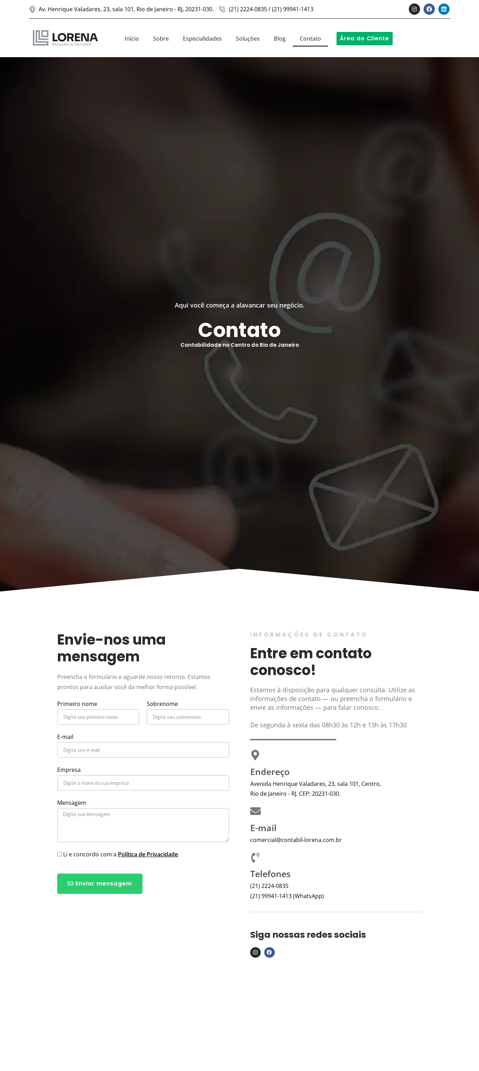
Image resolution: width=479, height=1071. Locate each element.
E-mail (65, 737)
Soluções (248, 38)
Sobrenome (162, 704)
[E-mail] (255, 811)
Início (132, 38)
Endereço (270, 771)
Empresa (69, 770)
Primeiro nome (77, 704)
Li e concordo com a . (121, 854)
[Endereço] (255, 755)
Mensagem (71, 803)
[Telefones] (255, 857)
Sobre (161, 38)
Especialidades (202, 38)
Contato (310, 38)
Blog (280, 38)
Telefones (270, 874)
